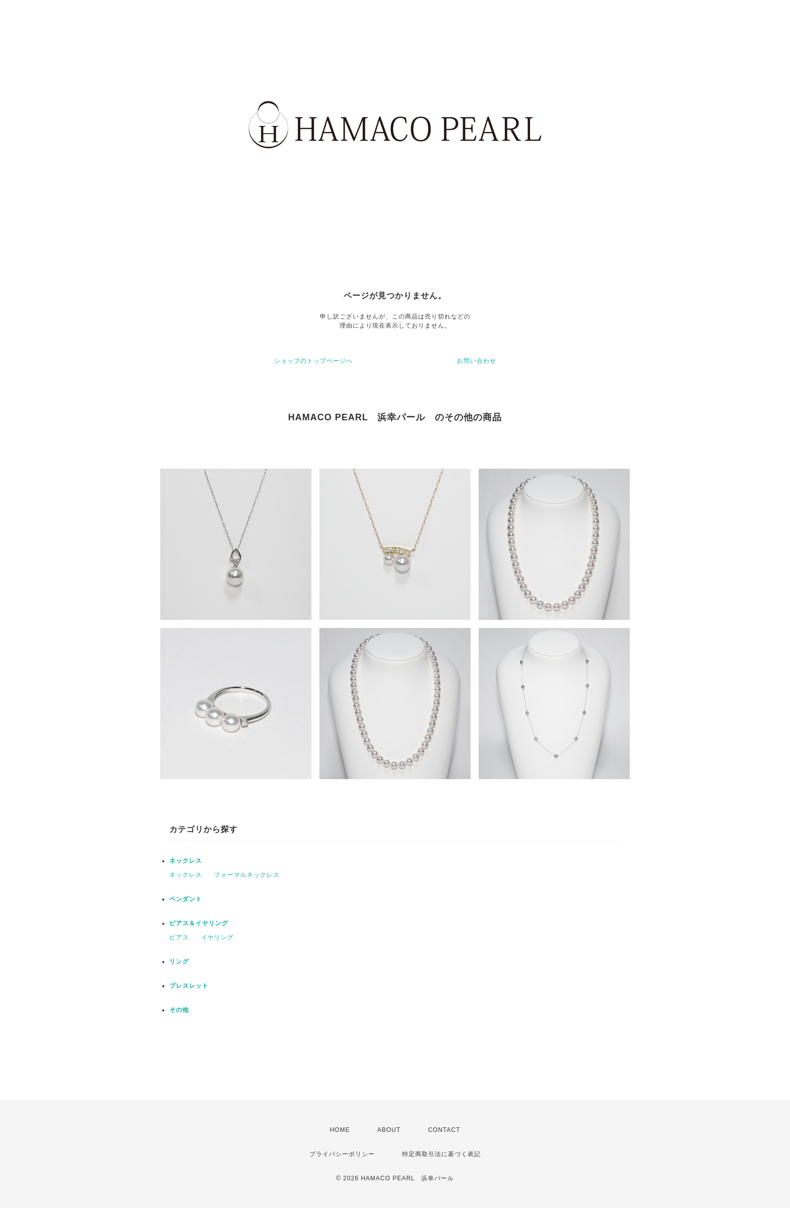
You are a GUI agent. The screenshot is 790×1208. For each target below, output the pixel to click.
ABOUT (389, 1129)
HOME (340, 1129)
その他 (179, 1009)
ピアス (179, 937)
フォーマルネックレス (247, 874)
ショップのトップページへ (313, 360)
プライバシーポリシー (342, 1154)
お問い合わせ (476, 360)
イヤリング (217, 937)
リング (179, 961)
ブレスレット (189, 985)
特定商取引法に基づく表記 (441, 1154)
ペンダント (185, 899)
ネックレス (185, 860)
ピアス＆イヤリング (198, 923)
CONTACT (444, 1129)
